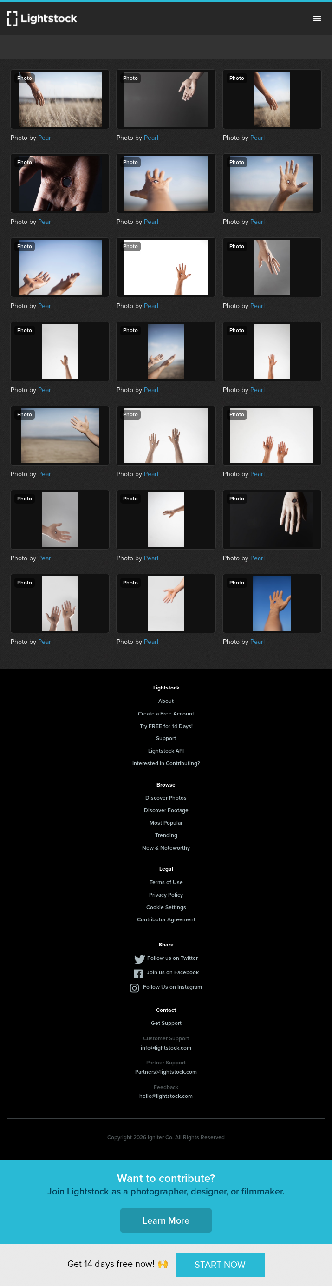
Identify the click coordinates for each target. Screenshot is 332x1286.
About (166, 701)
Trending (166, 835)
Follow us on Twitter (172, 958)
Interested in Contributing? (166, 763)
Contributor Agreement (166, 919)
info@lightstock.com (166, 1047)
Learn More (166, 1220)
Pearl (45, 138)
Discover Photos (166, 798)
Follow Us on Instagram (172, 987)
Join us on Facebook (173, 972)
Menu (317, 18)
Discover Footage (166, 810)
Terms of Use (166, 882)
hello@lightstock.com (166, 1096)
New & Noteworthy (166, 848)
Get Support (166, 1023)
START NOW (220, 1265)
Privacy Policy (166, 895)
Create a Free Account (166, 713)
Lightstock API (166, 751)
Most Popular (166, 823)
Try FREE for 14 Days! (166, 726)
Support (166, 738)
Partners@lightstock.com (166, 1072)
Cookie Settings (166, 907)
